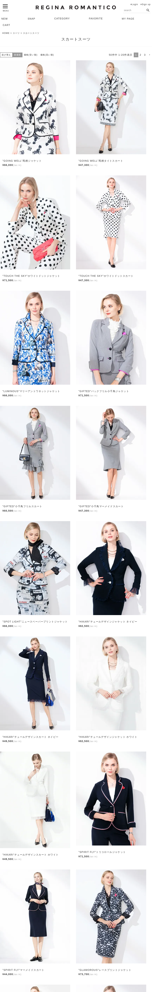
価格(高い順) (47, 55)
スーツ (16, 33)
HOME (6, 33)
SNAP (31, 18)
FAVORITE (96, 18)
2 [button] (140, 54)
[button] (149, 54)
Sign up (146, 4)
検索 (148, 10)
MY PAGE (128, 18)
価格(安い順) (31, 55)
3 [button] (145, 54)
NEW (4, 18)
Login (135, 4)
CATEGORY (62, 18)
